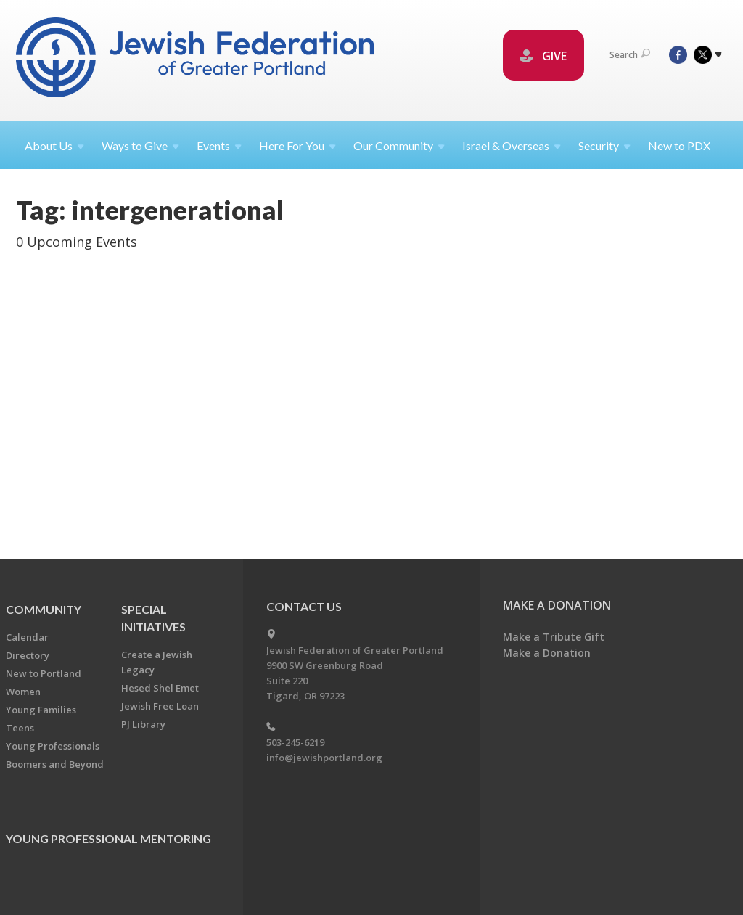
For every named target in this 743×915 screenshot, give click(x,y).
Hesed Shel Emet (160, 687)
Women (23, 691)
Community (43, 609)
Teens (20, 727)
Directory (27, 655)
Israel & (511, 145)
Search (629, 55)
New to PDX (679, 145)
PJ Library (143, 724)
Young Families (41, 709)
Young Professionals (52, 745)
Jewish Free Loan (160, 706)
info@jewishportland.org (324, 757)
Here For (297, 145)
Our (399, 145)
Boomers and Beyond (55, 764)
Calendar (27, 637)
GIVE (543, 56)
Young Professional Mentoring (108, 838)
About (54, 145)
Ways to (140, 145)
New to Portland (43, 673)
